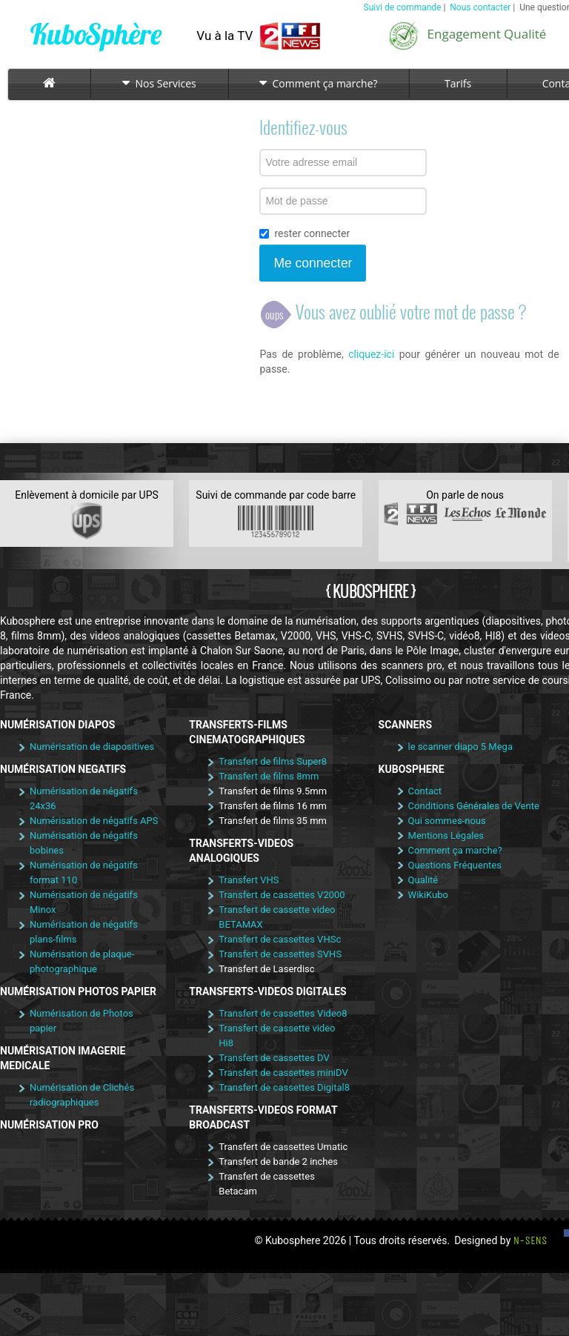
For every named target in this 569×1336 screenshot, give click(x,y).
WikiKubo (428, 894)
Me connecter (312, 263)
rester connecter (304, 233)
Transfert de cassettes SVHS (280, 954)
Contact (425, 791)
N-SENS (530, 1240)
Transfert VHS (249, 879)
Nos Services (159, 83)
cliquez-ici (371, 354)
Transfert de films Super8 (273, 761)
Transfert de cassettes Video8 (283, 1013)
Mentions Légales (446, 835)
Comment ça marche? (318, 83)
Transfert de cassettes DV (274, 1057)
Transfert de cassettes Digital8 (284, 1087)
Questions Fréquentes (455, 865)
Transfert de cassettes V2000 (282, 894)
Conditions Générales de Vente (473, 805)
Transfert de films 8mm (269, 776)
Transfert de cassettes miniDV (283, 1072)
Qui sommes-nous (447, 820)
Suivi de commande (403, 7)
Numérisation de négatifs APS (94, 820)
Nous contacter (480, 7)
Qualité (423, 879)
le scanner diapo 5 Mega (460, 746)
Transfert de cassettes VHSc (280, 939)
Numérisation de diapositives (92, 746)
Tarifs (458, 83)
